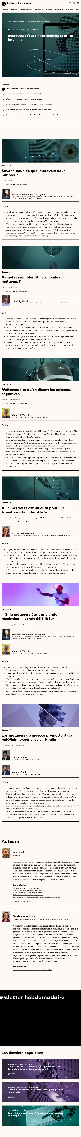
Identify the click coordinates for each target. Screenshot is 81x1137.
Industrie (69, 9)
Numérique (39, 9)
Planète (5, 9)
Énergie (14, 9)
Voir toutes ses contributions (22, 901)
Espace (49, 9)
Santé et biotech (26, 9)
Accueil (10, 21)
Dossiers (15, 21)
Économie (59, 9)
